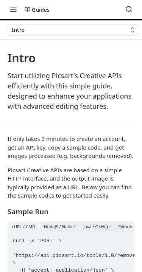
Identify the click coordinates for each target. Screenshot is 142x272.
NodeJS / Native (59, 226)
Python (125, 226)
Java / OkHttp (96, 226)
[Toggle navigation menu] (13, 9)
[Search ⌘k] (128, 9)
